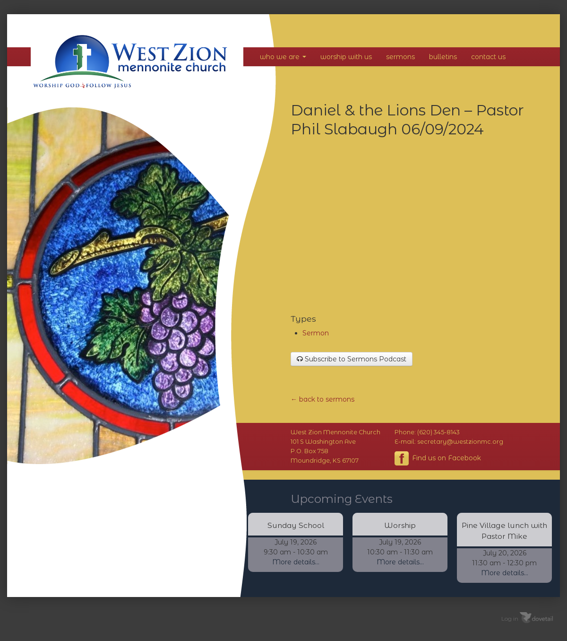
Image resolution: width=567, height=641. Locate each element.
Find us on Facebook (438, 458)
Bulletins (443, 57)
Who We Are (283, 57)
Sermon (315, 333)
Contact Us (488, 57)
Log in (509, 618)
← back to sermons (322, 399)
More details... (295, 562)
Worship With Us (346, 57)
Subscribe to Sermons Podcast (351, 359)
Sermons (400, 57)
